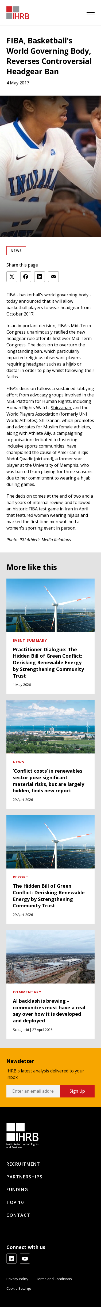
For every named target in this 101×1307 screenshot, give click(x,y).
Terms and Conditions (54, 1278)
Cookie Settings (19, 1288)
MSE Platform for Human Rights (38, 401)
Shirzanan (61, 408)
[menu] (91, 12)
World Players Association (32, 414)
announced (30, 301)
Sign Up (77, 1091)
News (16, 250)
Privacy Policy (17, 1278)
